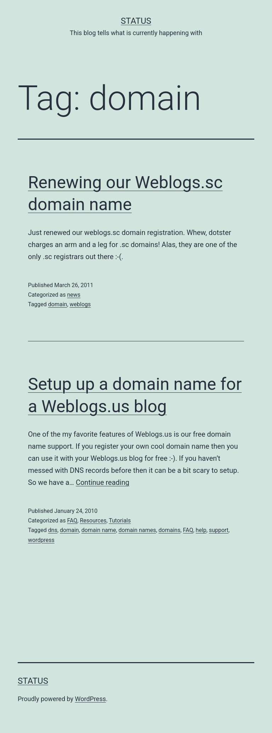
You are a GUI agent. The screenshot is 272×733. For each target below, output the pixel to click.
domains (170, 530)
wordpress (41, 540)
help (201, 530)
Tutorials (120, 520)
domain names (137, 530)
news (73, 294)
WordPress (90, 699)
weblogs (80, 304)
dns (52, 530)
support (218, 530)
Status (136, 21)
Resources (93, 520)
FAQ (72, 520)
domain (57, 304)
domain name (98, 530)
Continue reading (102, 482)
